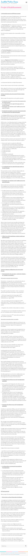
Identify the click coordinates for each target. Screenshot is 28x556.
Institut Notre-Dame (9, 1)
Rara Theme (8, 554)
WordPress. (17, 554)
